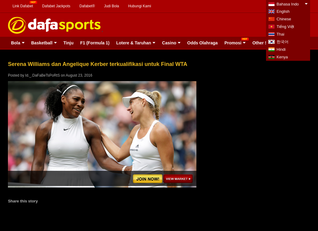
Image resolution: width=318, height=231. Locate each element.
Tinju (69, 42)
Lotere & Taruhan (133, 42)
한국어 (283, 42)
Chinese (284, 19)
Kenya (282, 57)
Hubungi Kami (139, 6)
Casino (169, 42)
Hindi (281, 49)
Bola (15, 42)
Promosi (232, 42)
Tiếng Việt (285, 26)
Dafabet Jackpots (56, 6)
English (283, 11)
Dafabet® (87, 6)
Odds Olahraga (202, 42)
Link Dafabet (22, 6)
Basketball (42, 42)
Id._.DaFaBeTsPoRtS (42, 75)
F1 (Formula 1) (94, 42)
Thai (280, 34)
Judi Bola (111, 6)
